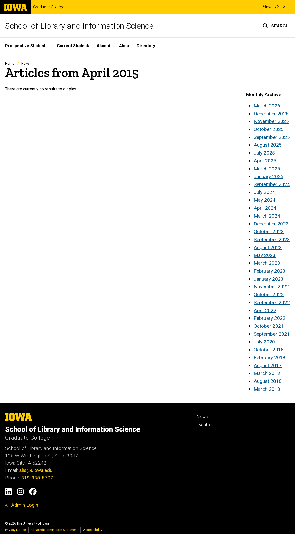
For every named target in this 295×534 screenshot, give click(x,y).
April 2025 (265, 161)
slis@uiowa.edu (35, 470)
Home (9, 63)
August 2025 (268, 145)
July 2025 (264, 153)
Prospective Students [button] (26, 45)
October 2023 (269, 231)
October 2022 (269, 294)
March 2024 (267, 216)
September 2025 (272, 137)
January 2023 (268, 279)
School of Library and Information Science (79, 26)
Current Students (74, 45)
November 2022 (271, 287)
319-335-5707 (37, 478)
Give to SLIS (274, 6)
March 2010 (267, 389)
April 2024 (265, 208)
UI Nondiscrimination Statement (54, 530)
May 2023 (265, 255)
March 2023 (267, 263)
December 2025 (271, 114)
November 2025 (271, 121)
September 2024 (272, 184)
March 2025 (267, 169)
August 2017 (268, 365)
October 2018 (269, 350)
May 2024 (265, 200)
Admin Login (24, 505)
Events (203, 424)
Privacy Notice (15, 530)
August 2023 (268, 247)
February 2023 (270, 271)
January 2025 (268, 176)
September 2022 (272, 302)
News (25, 63)
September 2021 (272, 334)
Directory (146, 45)
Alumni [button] (103, 45)
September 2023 (272, 239)
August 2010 (268, 381)
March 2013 (267, 373)
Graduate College (48, 7)
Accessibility (92, 530)
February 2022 (270, 318)
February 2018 (270, 358)
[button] (275, 25)
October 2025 (269, 129)
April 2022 (265, 310)
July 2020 (264, 342)
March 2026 (267, 106)
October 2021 (269, 326)
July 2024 (264, 192)
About (125, 45)
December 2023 (271, 224)
